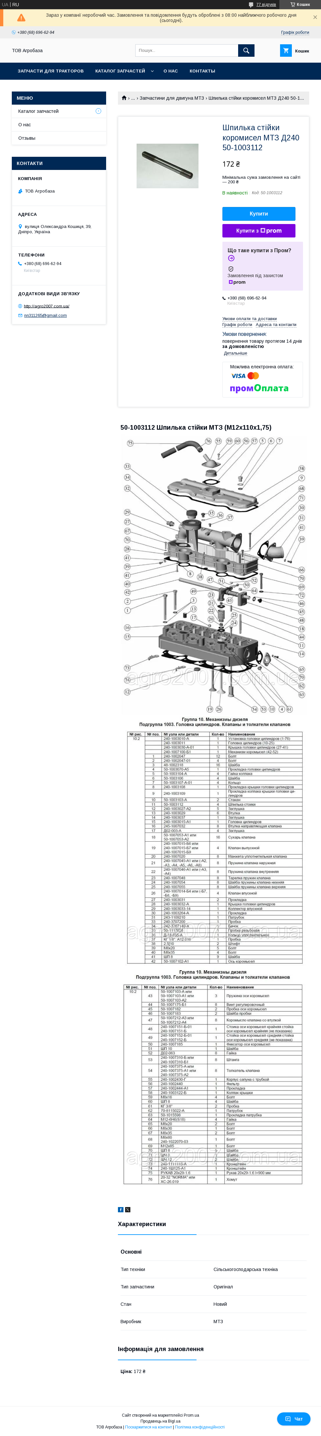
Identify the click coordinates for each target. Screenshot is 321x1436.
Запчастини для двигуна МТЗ (172, 98)
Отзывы (26, 138)
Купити (259, 213)
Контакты (202, 71)
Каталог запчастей (120, 71)
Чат (294, 1419)
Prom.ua (191, 1415)
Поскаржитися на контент (148, 1427)
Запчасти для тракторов (51, 71)
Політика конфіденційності (200, 1427)
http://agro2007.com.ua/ (46, 305)
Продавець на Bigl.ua (160, 1421)
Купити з (258, 231)
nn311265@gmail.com (45, 315)
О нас (170, 71)
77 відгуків (266, 4)
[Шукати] (246, 50)
